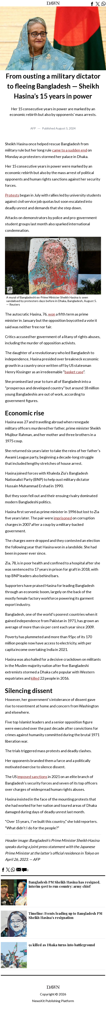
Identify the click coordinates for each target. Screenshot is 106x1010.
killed (35, 678)
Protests (12, 195)
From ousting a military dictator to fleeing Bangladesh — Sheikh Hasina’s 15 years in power (53, 86)
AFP (33, 128)
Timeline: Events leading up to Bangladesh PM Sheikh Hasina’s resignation (65, 915)
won (51, 314)
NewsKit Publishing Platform (53, 1001)
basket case (74, 372)
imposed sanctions (32, 776)
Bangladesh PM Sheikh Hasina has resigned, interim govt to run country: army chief (64, 884)
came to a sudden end (69, 150)
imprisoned (63, 518)
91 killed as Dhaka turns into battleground (62, 945)
